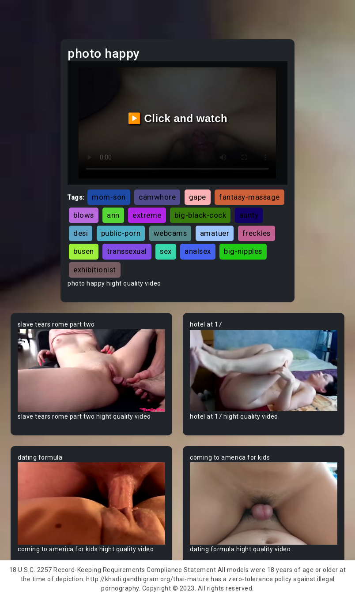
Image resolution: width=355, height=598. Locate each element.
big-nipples (243, 251)
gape (197, 197)
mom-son (109, 197)
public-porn (121, 233)
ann (113, 215)
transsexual (127, 251)
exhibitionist (94, 269)
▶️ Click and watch (178, 118)
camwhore (157, 197)
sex (166, 251)
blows (83, 215)
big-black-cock (200, 215)
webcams (170, 233)
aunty (249, 215)
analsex (198, 251)
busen (83, 251)
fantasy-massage (249, 197)
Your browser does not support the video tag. (91, 370)
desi (80, 233)
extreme (147, 215)
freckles (256, 233)
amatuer (215, 233)
